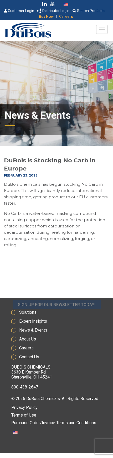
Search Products (89, 11)
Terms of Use (23, 415)
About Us (27, 339)
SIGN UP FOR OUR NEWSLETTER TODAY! (56, 307)
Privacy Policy (24, 407)
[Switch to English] (66, 4)
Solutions (28, 312)
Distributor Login (53, 11)
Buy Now (46, 16)
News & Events (33, 330)
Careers (66, 16)
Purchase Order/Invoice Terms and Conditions (53, 422)
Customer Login (19, 11)
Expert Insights (33, 321)
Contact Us (29, 356)
